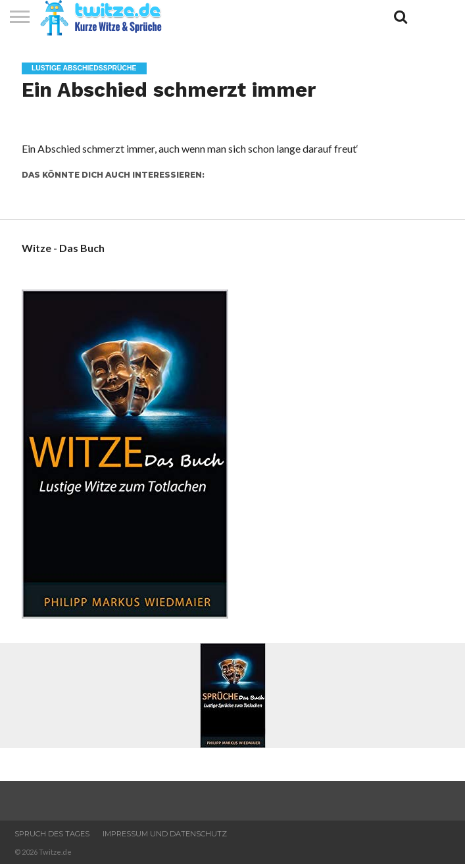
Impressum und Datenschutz (165, 833)
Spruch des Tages (51, 833)
